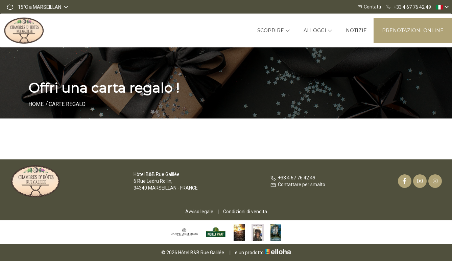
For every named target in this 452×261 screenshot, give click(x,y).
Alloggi (318, 30)
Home (36, 104)
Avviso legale (199, 211)
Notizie (356, 30)
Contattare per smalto (297, 184)
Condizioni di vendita (245, 211)
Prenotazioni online (413, 30)
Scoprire (273, 30)
